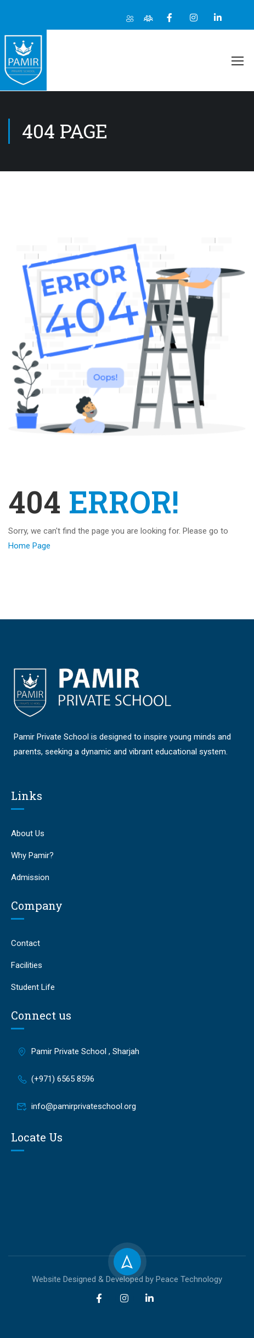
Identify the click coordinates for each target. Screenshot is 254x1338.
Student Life (33, 987)
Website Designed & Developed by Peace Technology (127, 1279)
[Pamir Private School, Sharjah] (127, 1191)
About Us (27, 833)
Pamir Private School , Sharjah (77, 1051)
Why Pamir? (32, 855)
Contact (25, 943)
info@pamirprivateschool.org (76, 1106)
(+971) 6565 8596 (55, 1079)
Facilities (26, 965)
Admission (30, 877)
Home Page (29, 546)
